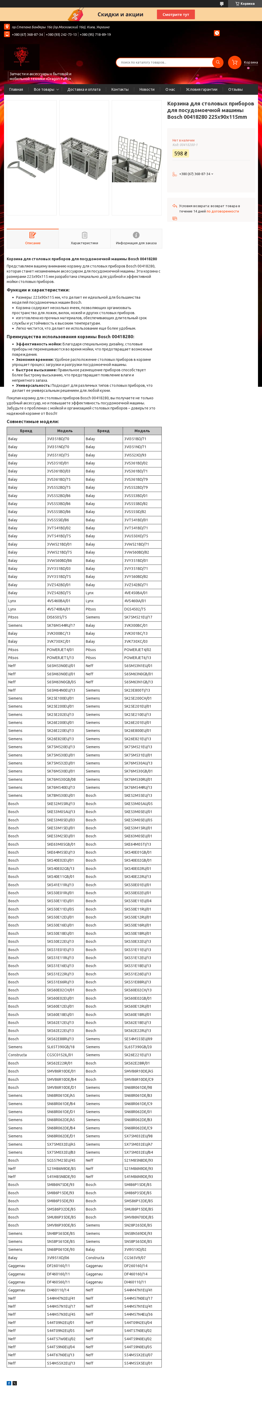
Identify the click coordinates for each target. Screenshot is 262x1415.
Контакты (120, 89)
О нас (170, 89)
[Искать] (218, 62)
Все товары (44, 89)
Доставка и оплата (84, 89)
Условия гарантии (201, 89)
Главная (16, 89)
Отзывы (235, 89)
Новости (147, 89)
